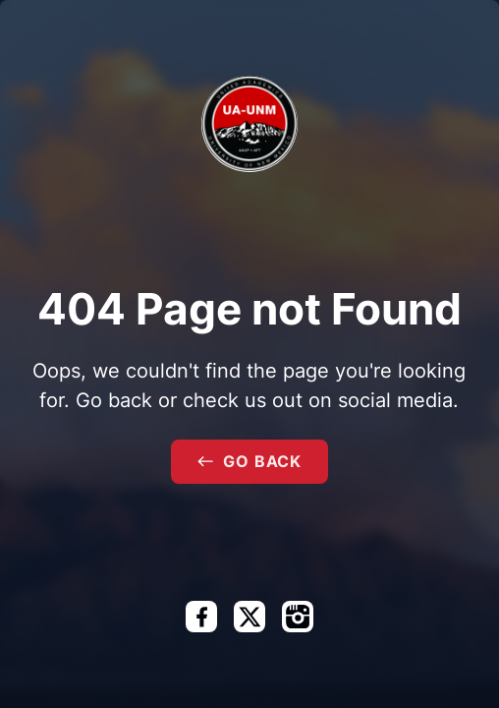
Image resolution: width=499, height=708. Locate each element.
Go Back (249, 461)
